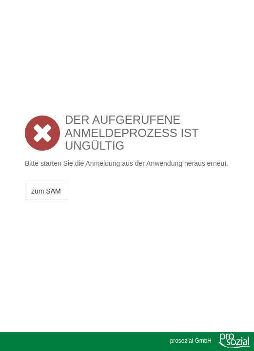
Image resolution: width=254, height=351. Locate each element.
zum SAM (46, 191)
